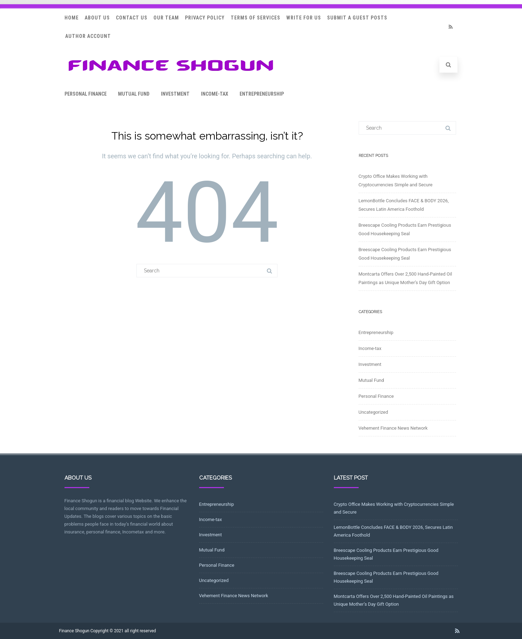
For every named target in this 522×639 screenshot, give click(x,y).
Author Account (88, 36)
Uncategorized (373, 412)
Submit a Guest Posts (357, 18)
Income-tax (214, 94)
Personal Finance (85, 94)
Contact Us (131, 18)
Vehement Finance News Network (393, 428)
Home (71, 18)
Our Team (166, 18)
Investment (175, 94)
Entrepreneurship (262, 94)
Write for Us (303, 18)
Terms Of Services (255, 18)
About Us (97, 18)
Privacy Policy (205, 18)
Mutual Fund (134, 94)
